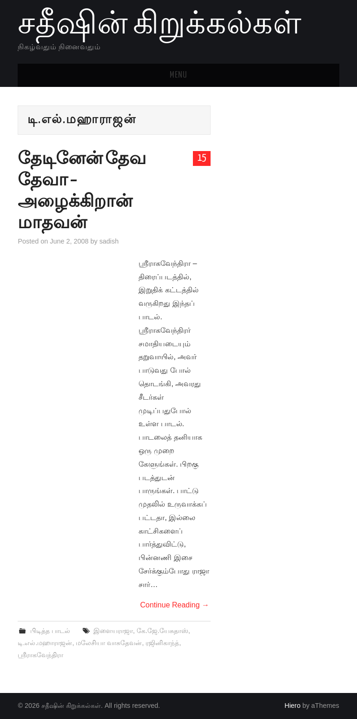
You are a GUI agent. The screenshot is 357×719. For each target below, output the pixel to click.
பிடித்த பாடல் (50, 630)
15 (202, 158)
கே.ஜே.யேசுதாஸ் (162, 630)
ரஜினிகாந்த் (162, 642)
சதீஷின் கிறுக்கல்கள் (159, 25)
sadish (109, 241)
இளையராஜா (113, 630)
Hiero (292, 705)
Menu (178, 75)
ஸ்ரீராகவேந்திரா (40, 655)
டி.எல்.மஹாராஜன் (45, 642)
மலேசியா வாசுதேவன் (109, 642)
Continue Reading (174, 605)
